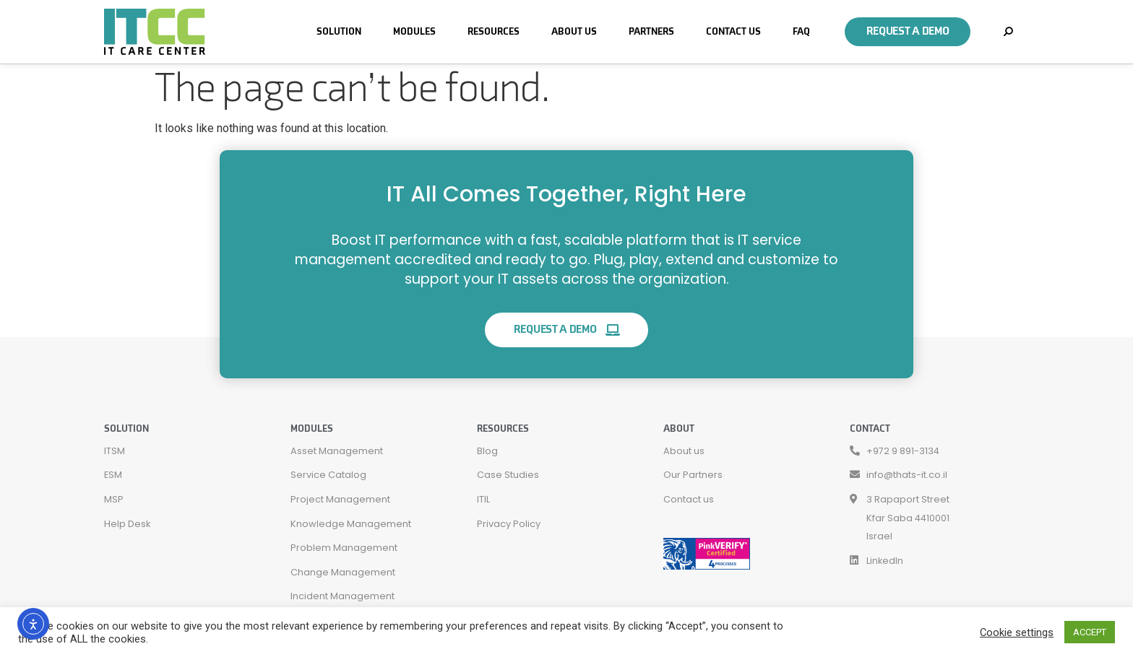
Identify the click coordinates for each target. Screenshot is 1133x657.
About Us (574, 31)
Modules (414, 31)
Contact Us (733, 31)
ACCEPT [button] (1089, 632)
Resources (494, 31)
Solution (338, 31)
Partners (651, 31)
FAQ (801, 31)
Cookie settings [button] (1017, 632)
